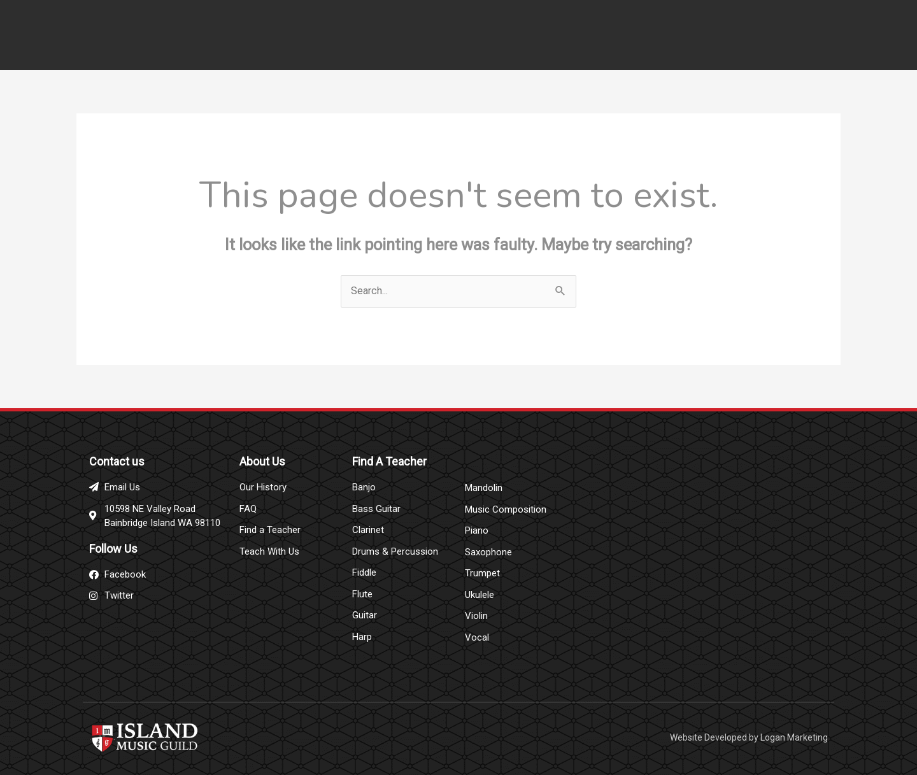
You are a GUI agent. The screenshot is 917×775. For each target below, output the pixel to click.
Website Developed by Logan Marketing (749, 734)
